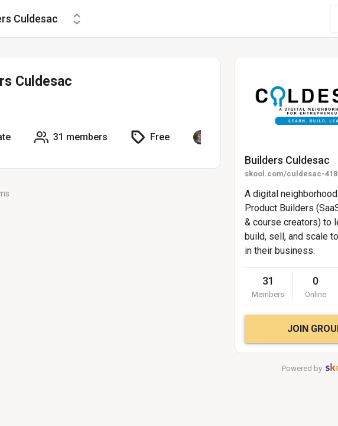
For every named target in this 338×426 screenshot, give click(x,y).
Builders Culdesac (287, 160)
